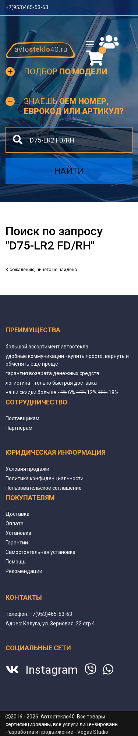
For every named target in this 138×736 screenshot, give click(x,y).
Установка (18, 533)
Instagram (51, 670)
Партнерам (19, 428)
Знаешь (74, 106)
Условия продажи (27, 469)
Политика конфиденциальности (45, 478)
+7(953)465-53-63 (27, 7)
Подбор (65, 71)
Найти (69, 171)
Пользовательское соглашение (44, 488)
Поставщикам (22, 418)
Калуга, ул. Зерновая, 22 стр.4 (59, 623)
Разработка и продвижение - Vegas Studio (57, 732)
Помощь (16, 562)
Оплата (15, 523)
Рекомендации (24, 571)
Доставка (17, 514)
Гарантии (17, 542)
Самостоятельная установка (40, 552)
